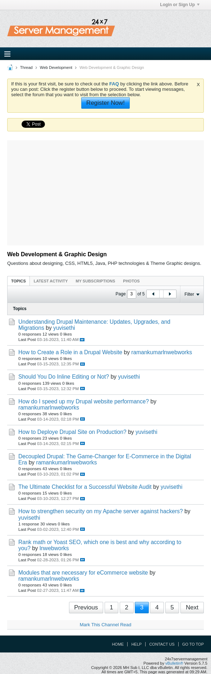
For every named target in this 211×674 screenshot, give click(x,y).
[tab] (18, 281)
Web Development (56, 67)
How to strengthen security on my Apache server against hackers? (100, 511)
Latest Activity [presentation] (51, 281)
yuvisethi (64, 328)
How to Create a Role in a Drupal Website (70, 352)
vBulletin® (174, 663)
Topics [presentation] (18, 281)
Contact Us (162, 644)
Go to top (193, 644)
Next (192, 607)
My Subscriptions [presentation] (95, 281)
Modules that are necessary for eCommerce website (83, 573)
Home (118, 644)
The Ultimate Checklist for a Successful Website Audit (85, 487)
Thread (26, 67)
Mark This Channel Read (106, 624)
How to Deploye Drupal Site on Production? (72, 432)
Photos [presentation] (131, 281)
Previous (86, 607)
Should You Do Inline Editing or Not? (63, 377)
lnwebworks (54, 548)
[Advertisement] (111, 190)
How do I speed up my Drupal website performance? (83, 401)
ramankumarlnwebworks (161, 352)
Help (136, 644)
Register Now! (105, 102)
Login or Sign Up (179, 4)
